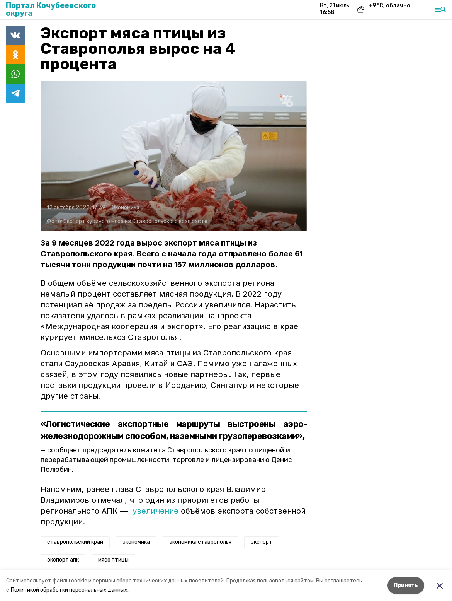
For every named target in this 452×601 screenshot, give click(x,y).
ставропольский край (75, 542)
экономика (136, 542)
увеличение (155, 511)
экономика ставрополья (200, 542)
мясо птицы (113, 560)
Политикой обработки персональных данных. (70, 590)
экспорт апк (63, 560)
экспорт (261, 542)
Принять (406, 585)
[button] (174, 156)
